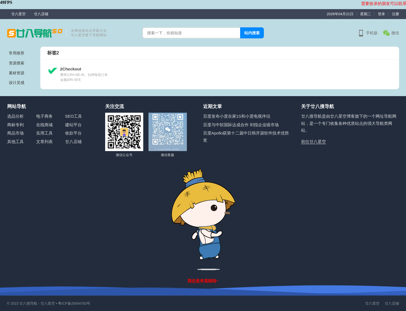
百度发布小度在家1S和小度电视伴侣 (236, 116)
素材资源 (16, 73)
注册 (395, 14)
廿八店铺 (41, 14)
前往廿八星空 (313, 141)
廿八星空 (18, 14)
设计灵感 (16, 82)
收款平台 (73, 133)
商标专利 (15, 124)
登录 (381, 14)
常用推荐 (16, 53)
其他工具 (15, 141)
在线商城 (44, 124)
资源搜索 (16, 63)
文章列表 (44, 141)
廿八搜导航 (28, 303)
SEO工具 (73, 116)
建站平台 (73, 124)
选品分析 (15, 116)
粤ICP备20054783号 (74, 303)
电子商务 (44, 116)
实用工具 (44, 133)
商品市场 (15, 133)
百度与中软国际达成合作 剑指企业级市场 (241, 124)
